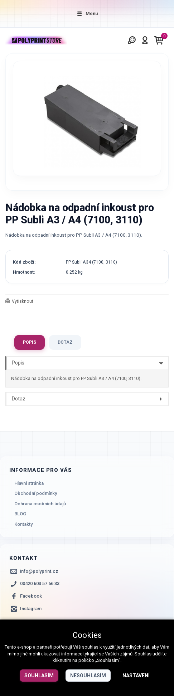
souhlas (90, 647)
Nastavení (136, 675)
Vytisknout (23, 301)
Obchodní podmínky (35, 493)
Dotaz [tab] (65, 342)
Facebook (31, 596)
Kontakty (23, 524)
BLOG (20, 514)
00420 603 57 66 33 (39, 583)
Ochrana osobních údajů (40, 503)
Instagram (31, 608)
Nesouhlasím (88, 675)
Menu (87, 13)
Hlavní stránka (29, 483)
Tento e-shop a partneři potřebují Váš (43, 647)
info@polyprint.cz (39, 571)
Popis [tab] (29, 342)
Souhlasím (39, 675)
